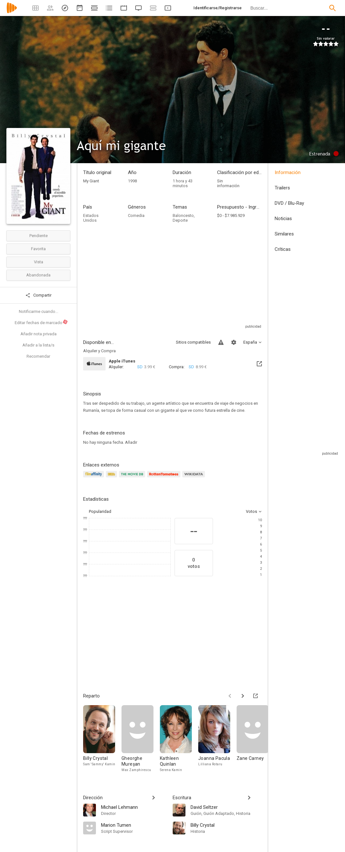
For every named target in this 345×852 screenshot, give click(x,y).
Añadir (131, 442)
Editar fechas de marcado (41, 322)
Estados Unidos (90, 218)
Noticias (283, 218)
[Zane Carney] (256, 739)
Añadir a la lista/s (38, 345)
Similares (284, 234)
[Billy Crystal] (102, 739)
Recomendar (38, 356)
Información (288, 172)
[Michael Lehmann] (133, 807)
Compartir (38, 295)
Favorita (38, 248)
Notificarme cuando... (38, 311)
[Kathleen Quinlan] (179, 739)
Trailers (282, 188)
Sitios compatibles (193, 342)
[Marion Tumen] (133, 825)
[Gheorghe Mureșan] (141, 739)
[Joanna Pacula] (217, 739)
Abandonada (38, 275)
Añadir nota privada (38, 333)
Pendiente (38, 235)
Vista (38, 261)
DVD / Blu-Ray (289, 203)
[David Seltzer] (226, 807)
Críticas (283, 249)
